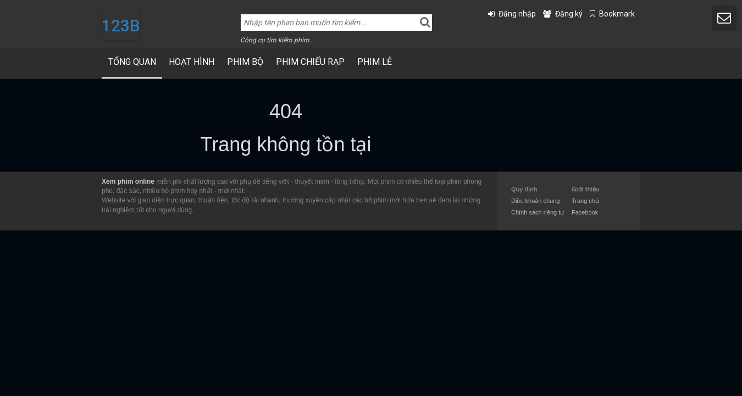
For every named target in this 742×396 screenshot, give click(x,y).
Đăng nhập (517, 13)
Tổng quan (132, 62)
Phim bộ (245, 62)
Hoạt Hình (191, 62)
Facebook (585, 212)
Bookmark (617, 13)
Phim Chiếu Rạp (310, 62)
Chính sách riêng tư (537, 212)
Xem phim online (128, 181)
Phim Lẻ (374, 62)
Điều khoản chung (535, 200)
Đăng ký (569, 13)
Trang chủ (585, 200)
